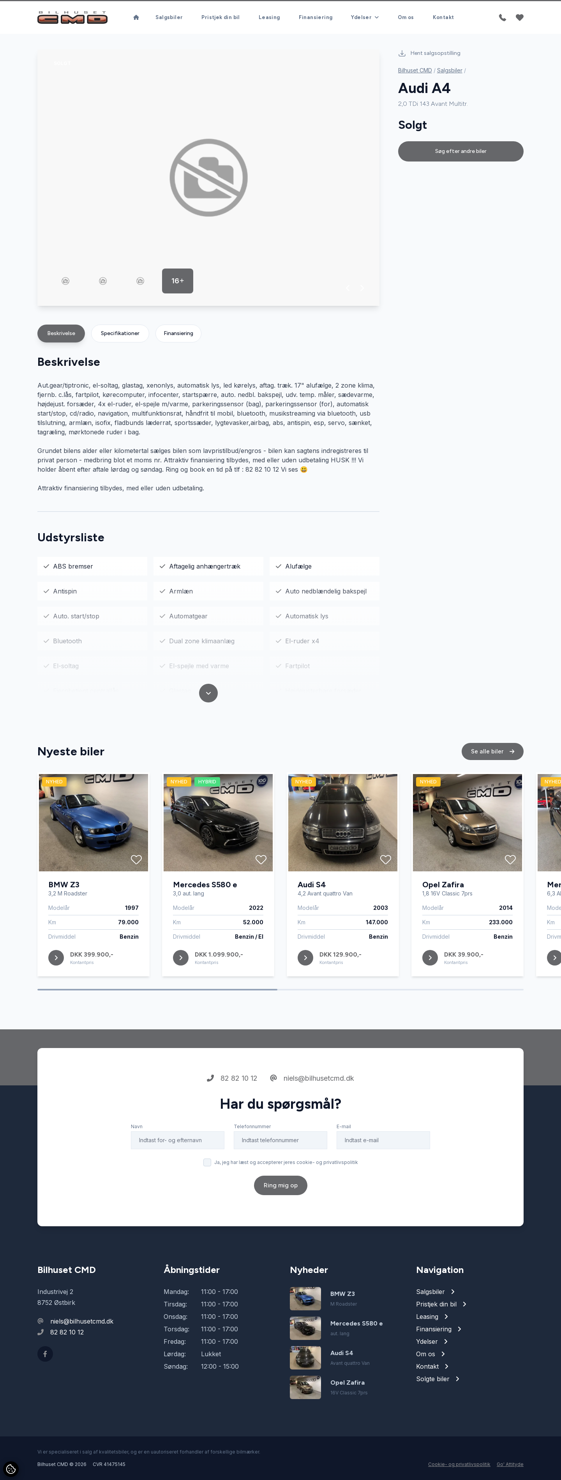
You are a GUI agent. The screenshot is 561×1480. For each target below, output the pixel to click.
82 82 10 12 (232, 1114)
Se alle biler (492, 787)
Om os (406, 17)
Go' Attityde (510, 1464)
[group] (208, 177)
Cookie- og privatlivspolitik (459, 1464)
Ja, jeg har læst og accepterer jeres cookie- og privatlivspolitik (286, 1198)
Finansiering (316, 17)
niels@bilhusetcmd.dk (312, 1114)
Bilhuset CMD (415, 70)
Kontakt (443, 17)
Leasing (269, 17)
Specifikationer (120, 333)
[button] (348, 288)
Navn (137, 1163)
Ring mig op (281, 1221)
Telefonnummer (252, 1163)
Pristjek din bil (220, 17)
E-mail (344, 1163)
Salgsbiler (169, 17)
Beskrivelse (61, 333)
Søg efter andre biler (461, 151)
